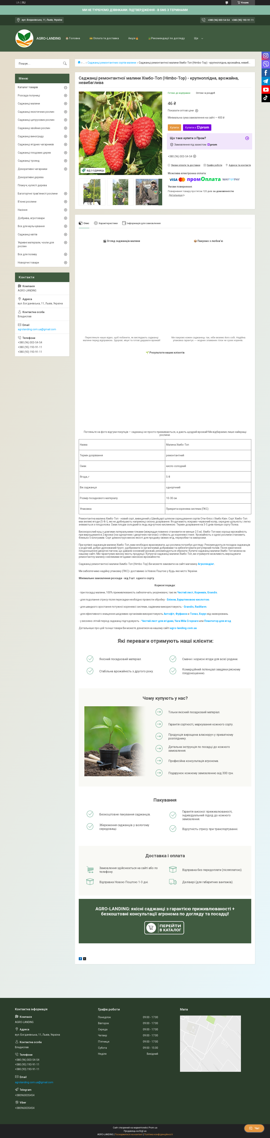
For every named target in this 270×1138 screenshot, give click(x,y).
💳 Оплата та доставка (104, 38)
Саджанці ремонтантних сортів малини (112, 62)
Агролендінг (206, 563)
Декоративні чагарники (32, 168)
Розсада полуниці (29, 95)
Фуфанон (181, 613)
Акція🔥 (133, 38)
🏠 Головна (72, 38)
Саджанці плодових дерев (34, 152)
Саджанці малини (29, 103)
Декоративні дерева (31, 177)
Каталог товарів (28, 87)
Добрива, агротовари (31, 218)
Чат (254, 1128)
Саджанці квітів (27, 234)
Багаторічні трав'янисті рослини (38, 193)
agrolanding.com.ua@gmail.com (37, 329)
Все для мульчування (31, 226)
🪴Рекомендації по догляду (166, 38)
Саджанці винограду (31, 136)
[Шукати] (64, 63)
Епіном (171, 599)
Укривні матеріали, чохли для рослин (36, 244)
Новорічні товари (28, 262)
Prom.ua (153, 1127)
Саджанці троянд (29, 160)
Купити (174, 127)
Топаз (194, 613)
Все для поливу (27, 254)
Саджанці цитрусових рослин (36, 119)
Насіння (22, 209)
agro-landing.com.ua (183, 628)
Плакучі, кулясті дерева (32, 185)
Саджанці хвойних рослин (34, 128)
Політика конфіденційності (158, 1134)
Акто (167, 613)
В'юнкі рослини (27, 201)
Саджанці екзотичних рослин (36, 111)
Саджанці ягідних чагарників (36, 144)
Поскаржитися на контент (128, 1134)
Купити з (197, 127)
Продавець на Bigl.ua (135, 1131)
